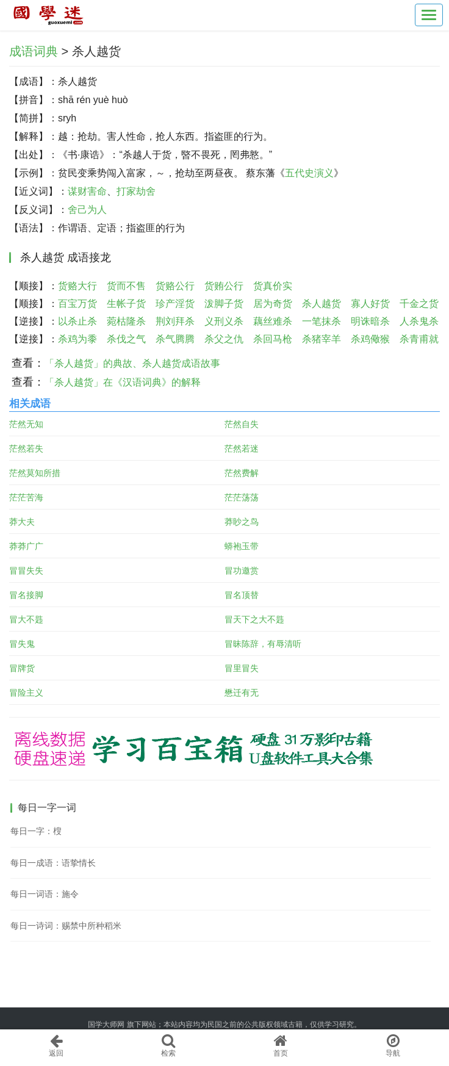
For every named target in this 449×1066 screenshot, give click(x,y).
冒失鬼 (22, 644)
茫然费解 (241, 473)
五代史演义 (309, 173)
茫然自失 (241, 424)
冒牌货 (22, 668)
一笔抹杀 (321, 321)
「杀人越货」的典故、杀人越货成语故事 (132, 363)
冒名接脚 (26, 595)
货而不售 (126, 286)
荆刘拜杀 (175, 321)
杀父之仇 (223, 339)
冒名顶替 (241, 595)
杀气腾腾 (175, 339)
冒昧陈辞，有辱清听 (262, 644)
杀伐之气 (126, 339)
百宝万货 (77, 303)
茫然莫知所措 (34, 473)
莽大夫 (22, 522)
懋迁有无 (241, 692)
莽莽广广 (26, 546)
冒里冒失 (241, 668)
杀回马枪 (272, 339)
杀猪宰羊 (321, 339)
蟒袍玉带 (241, 546)
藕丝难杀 (272, 321)
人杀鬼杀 (419, 321)
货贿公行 (223, 286)
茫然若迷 (241, 448)
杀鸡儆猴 (370, 339)
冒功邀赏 (241, 570)
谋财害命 (87, 191)
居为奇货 (272, 303)
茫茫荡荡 (241, 497)
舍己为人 (87, 209)
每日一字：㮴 (36, 831)
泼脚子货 (223, 303)
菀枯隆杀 (126, 321)
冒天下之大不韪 (254, 619)
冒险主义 (26, 692)
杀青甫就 (419, 339)
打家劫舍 (136, 191)
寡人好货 (370, 303)
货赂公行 (175, 286)
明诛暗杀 (370, 321)
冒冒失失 (26, 570)
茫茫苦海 (26, 497)
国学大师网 (106, 1024)
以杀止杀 (77, 321)
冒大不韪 (26, 619)
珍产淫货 (175, 303)
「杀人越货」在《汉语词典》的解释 (123, 382)
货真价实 (272, 286)
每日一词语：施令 (44, 894)
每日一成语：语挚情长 (53, 863)
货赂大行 (77, 286)
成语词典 (33, 51)
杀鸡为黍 (77, 339)
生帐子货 (126, 303)
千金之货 (419, 303)
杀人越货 (321, 303)
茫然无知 (26, 424)
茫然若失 (26, 448)
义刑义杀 (223, 321)
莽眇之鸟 (241, 522)
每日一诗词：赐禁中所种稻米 (65, 926)
